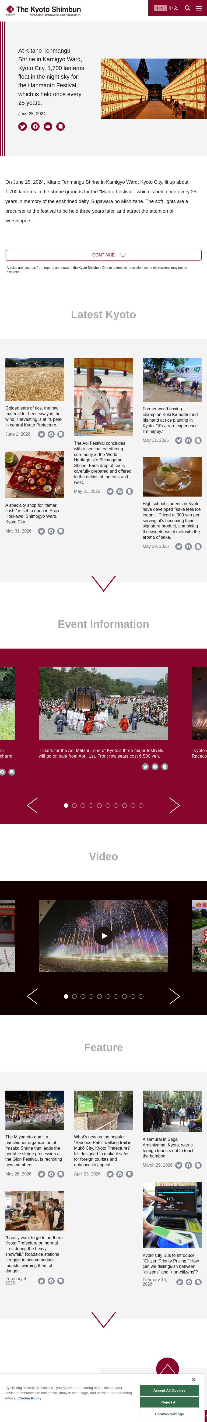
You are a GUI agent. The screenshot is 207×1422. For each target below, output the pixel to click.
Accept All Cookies (169, 1390)
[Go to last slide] (32, 805)
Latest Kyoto (103, 314)
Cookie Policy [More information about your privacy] (29, 1398)
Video (103, 856)
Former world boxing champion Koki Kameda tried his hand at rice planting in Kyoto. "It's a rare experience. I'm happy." (171, 420)
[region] (102, 1398)
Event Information (103, 624)
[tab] (66, 805)
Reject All (170, 1402)
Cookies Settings (169, 1414)
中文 (173, 8)
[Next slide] (174, 805)
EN (160, 8)
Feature (103, 1047)
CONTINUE (103, 255)
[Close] (193, 1379)
